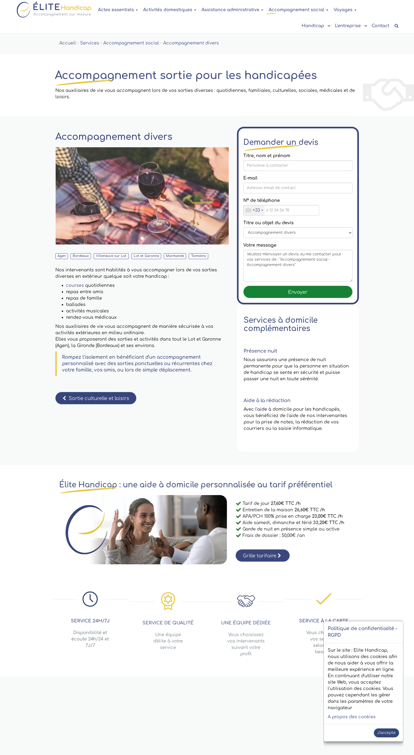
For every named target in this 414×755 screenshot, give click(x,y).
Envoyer (298, 292)
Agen (62, 256)
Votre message (259, 245)
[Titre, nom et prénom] (297, 165)
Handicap (316, 25)
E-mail (250, 178)
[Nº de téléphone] (281, 210)
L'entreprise (350, 25)
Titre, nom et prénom (266, 155)
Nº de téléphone (261, 200)
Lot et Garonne (146, 256)
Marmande (175, 256)
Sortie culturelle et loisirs (96, 398)
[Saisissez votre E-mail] (297, 188)
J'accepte (386, 733)
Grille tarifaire (262, 555)
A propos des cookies (352, 717)
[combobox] (254, 210)
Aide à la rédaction (267, 400)
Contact (380, 25)
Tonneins (198, 256)
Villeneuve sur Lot (111, 256)
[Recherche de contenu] (396, 26)
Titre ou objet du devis (268, 223)
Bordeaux (81, 256)
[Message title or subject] (297, 232)
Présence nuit (260, 351)
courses (75, 285)
